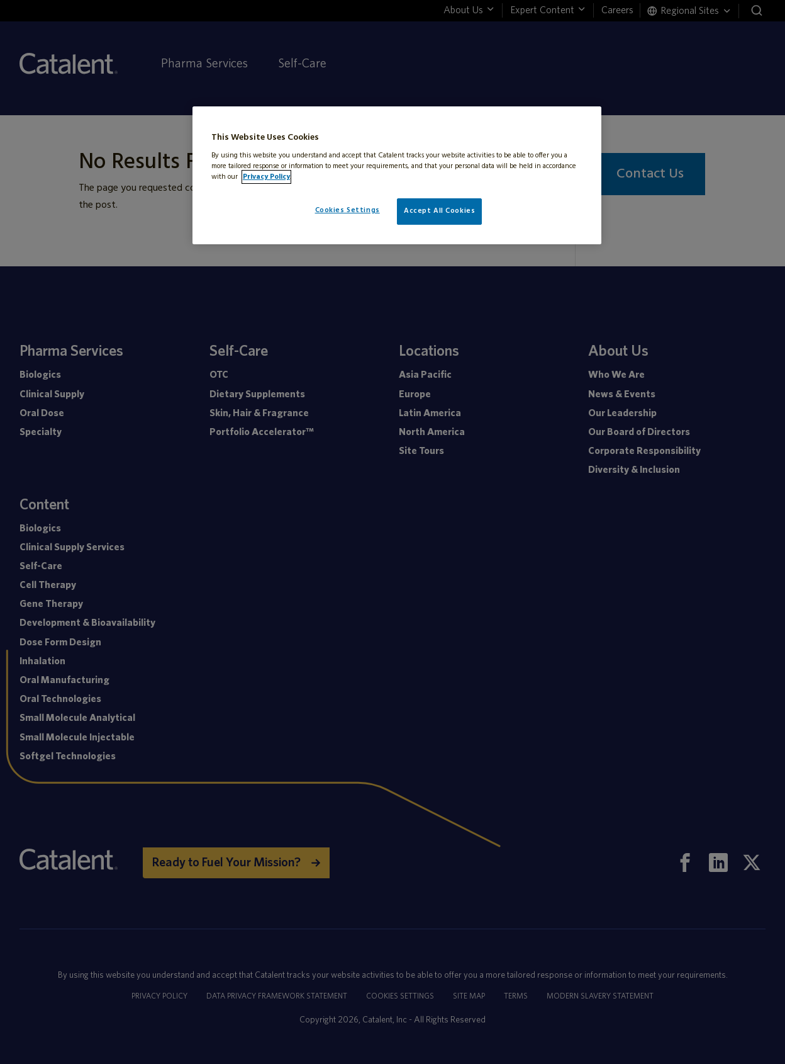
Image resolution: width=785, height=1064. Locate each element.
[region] (396, 175)
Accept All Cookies (439, 211)
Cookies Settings (347, 210)
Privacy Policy (266, 177)
